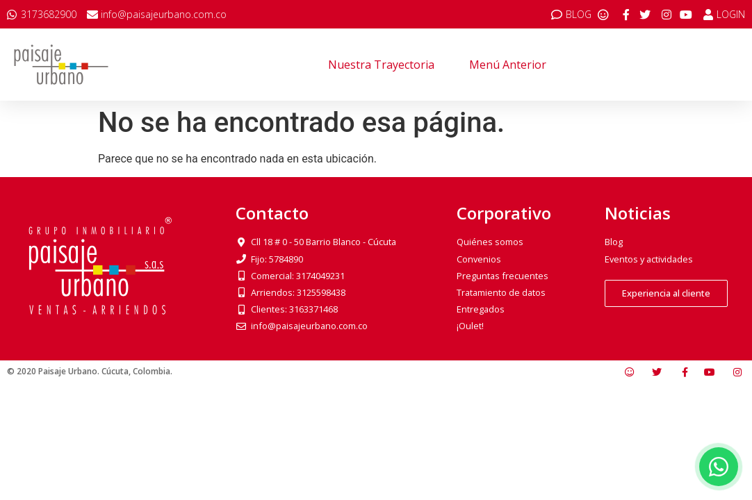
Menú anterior (507, 64)
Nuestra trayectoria (381, 64)
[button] (666, 293)
